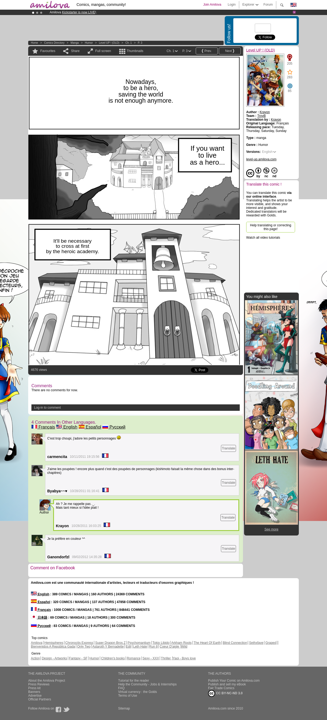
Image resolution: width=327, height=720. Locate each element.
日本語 (39, 617)
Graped (270, 643)
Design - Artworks (54, 658)
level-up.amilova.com (261, 159)
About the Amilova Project (46, 680)
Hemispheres (53, 643)
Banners (34, 692)
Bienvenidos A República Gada (53, 646)
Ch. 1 (128, 42)
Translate (228, 448)
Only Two (83, 646)
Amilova (36, 643)
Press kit (34, 688)
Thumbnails (135, 51)
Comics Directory (54, 42)
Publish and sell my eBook (227, 684)
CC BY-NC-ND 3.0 (225, 693)
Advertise (35, 695)
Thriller (166, 658)
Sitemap (124, 708)
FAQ (121, 688)
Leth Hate (140, 646)
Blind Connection (235, 643)
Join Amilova (212, 4)
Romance (133, 658)
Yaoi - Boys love (184, 658)
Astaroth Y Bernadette (108, 646)
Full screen (103, 51)
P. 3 (140, 42)
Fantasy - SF (78, 658)
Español (90, 427)
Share (75, 51)
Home (34, 42)
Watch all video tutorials (263, 237)
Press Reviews (38, 684)
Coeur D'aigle (170, 646)
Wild (184, 646)
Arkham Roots (181, 643)
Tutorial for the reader (133, 680)
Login (231, 4)
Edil (128, 646)
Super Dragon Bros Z (110, 643)
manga (75, 42)
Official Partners (39, 699)
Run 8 (153, 646)
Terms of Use (127, 695)
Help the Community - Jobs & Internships (147, 684)
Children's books (113, 658)
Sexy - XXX (151, 658)
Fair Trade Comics (221, 688)
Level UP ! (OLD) (109, 42)
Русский (113, 427)
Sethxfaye (256, 643)
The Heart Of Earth (207, 643)
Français (43, 427)
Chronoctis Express (79, 643)
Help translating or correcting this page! (270, 227)
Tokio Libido (160, 643)
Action (35, 658)
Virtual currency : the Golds (137, 692)
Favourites (47, 51)
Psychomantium (139, 643)
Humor (89, 42)
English (66, 427)
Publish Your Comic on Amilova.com (234, 680)
